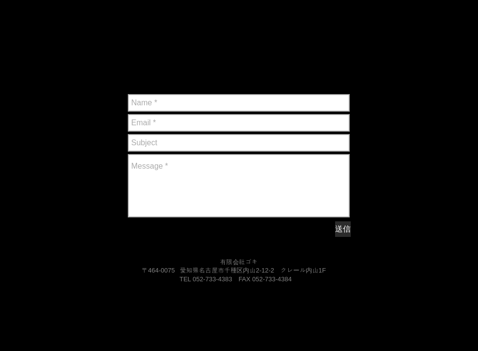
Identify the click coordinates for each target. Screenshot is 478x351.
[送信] (343, 229)
